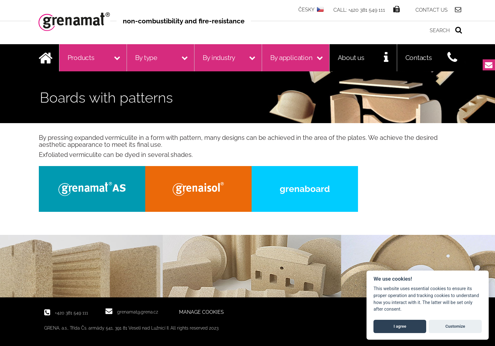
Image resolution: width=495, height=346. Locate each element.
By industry (219, 58)
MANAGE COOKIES (201, 312)
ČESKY (306, 10)
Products (81, 58)
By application (291, 58)
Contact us (431, 10)
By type (146, 58)
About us (351, 58)
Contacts (418, 58)
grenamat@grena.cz (137, 311)
